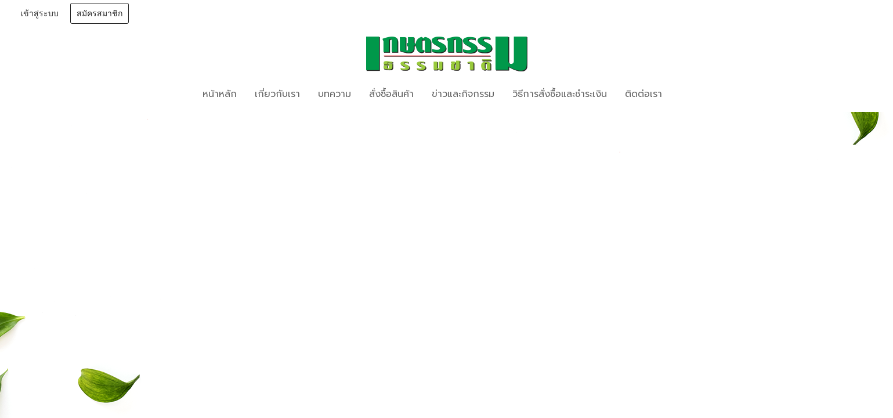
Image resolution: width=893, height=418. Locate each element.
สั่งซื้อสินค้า (391, 94)
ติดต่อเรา (643, 94)
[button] (688, 94)
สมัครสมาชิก (99, 13)
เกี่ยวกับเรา (277, 94)
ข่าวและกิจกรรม (463, 94)
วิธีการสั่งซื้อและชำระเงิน (559, 94)
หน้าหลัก (220, 94)
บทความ (334, 94)
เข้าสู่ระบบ (39, 13)
